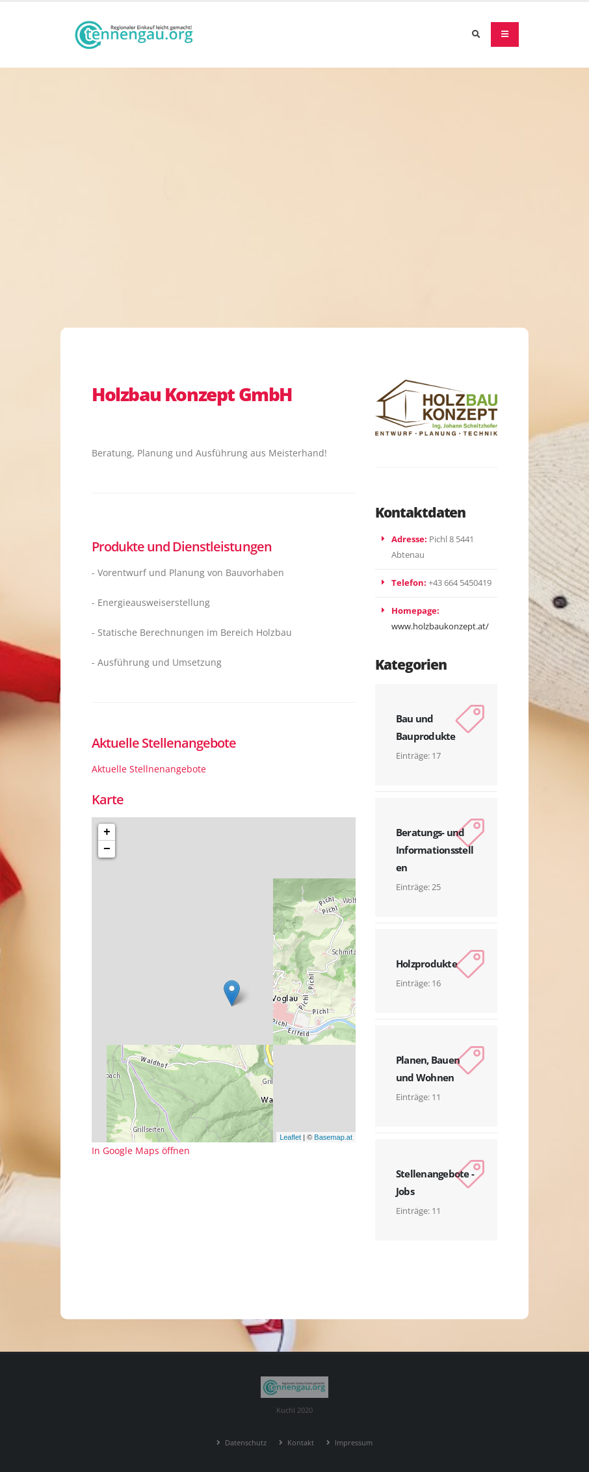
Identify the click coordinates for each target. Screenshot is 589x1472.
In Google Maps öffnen (141, 1150)
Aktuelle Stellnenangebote (149, 769)
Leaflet (290, 1137)
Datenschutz (245, 1442)
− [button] (107, 849)
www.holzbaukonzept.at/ (440, 626)
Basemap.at (333, 1137)
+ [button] (107, 832)
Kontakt (299, 1442)
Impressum (353, 1442)
